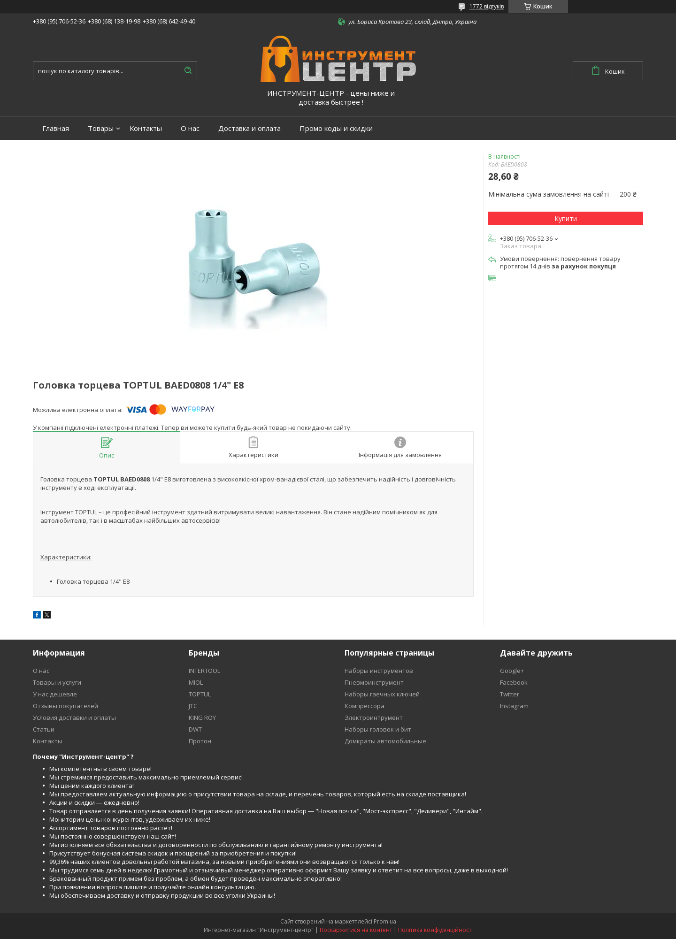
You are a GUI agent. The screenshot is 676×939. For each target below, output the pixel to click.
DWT (195, 729)
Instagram (514, 706)
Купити (565, 218)
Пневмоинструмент (374, 682)
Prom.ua (385, 921)
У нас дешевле (55, 694)
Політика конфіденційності (435, 930)
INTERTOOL (204, 670)
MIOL (196, 682)
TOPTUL (200, 694)
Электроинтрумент (374, 717)
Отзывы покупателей (65, 706)
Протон (200, 741)
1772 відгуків (486, 6)
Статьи (43, 729)
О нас (190, 128)
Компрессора (364, 706)
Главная (55, 128)
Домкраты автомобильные (385, 741)
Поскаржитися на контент (356, 930)
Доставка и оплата (249, 128)
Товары (101, 128)
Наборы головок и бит (378, 729)
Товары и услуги (57, 682)
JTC (193, 706)
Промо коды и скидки (336, 128)
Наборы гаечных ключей (382, 694)
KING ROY (202, 717)
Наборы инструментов (379, 670)
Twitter (509, 694)
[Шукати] (187, 70)
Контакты (146, 128)
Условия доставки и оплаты (74, 717)
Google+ (512, 670)
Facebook (514, 682)
